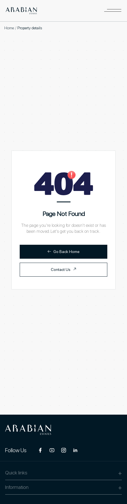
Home (9, 28)
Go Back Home (63, 251)
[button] (112, 10)
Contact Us (63, 269)
